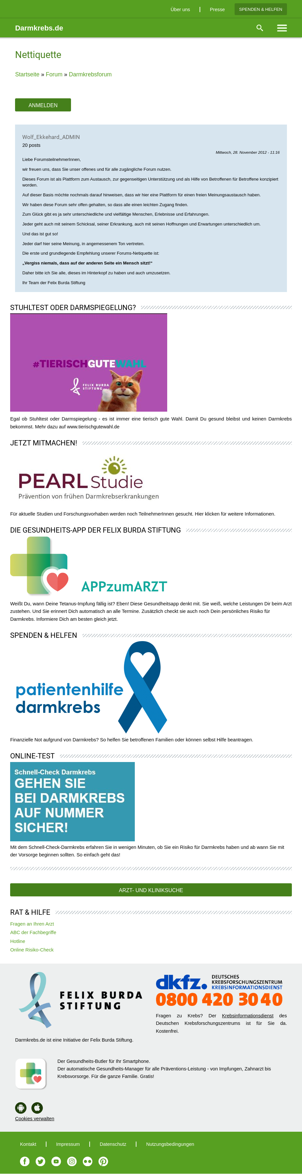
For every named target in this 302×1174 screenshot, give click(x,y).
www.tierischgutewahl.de (93, 426)
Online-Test (32, 756)
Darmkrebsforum (90, 74)
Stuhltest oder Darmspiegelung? (73, 307)
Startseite (27, 74)
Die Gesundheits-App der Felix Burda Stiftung (95, 530)
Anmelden (43, 105)
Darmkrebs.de (39, 28)
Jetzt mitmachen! (43, 443)
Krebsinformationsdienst (247, 1015)
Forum (54, 74)
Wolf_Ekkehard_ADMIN (51, 137)
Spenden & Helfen (260, 9)
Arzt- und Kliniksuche (151, 890)
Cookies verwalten (34, 1118)
